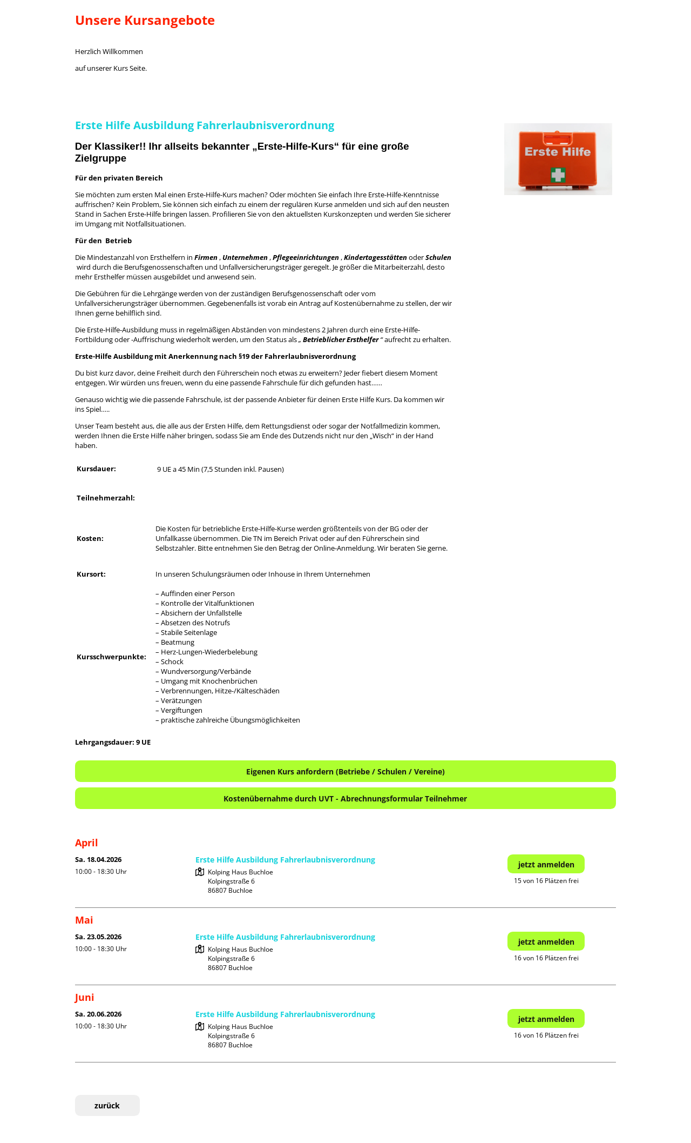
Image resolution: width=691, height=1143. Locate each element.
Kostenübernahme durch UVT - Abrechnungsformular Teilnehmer (345, 798)
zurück (107, 1105)
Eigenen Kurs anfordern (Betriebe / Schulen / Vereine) (345, 771)
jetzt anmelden (546, 864)
